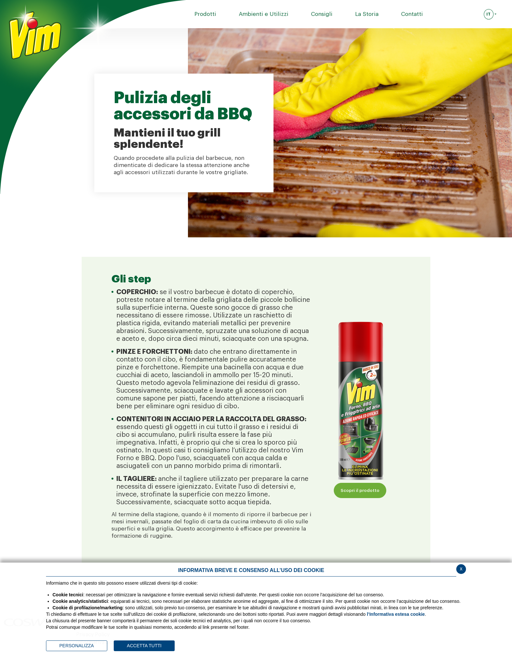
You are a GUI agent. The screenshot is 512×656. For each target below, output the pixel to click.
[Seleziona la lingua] (490, 14)
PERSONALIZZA (76, 645)
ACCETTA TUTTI (144, 645)
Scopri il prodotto (360, 490)
